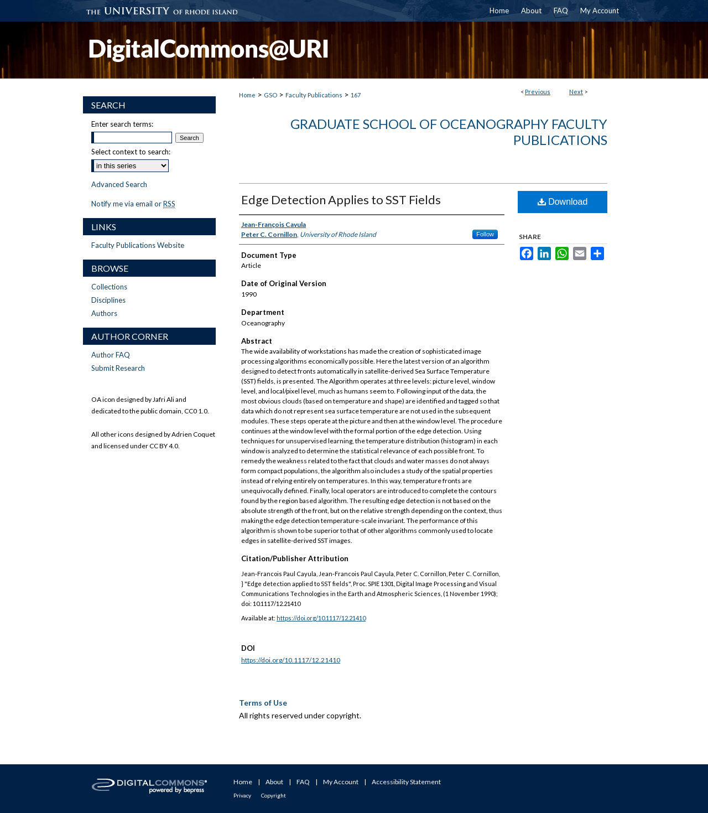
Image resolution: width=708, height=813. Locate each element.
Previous (537, 91)
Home (247, 95)
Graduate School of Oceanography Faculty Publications (448, 132)
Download (563, 201)
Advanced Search (119, 184)
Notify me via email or (133, 203)
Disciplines (108, 300)
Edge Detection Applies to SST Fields (341, 199)
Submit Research (118, 368)
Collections (109, 286)
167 (356, 95)
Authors (104, 313)
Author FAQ (110, 354)
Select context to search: (130, 151)
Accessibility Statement (406, 782)
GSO (270, 95)
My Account (340, 782)
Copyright (273, 795)
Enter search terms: (122, 124)
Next (576, 91)
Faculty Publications (313, 95)
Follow (485, 234)
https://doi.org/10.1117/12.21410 (321, 618)
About (274, 782)
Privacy (242, 795)
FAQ (303, 782)
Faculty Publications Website (137, 245)
